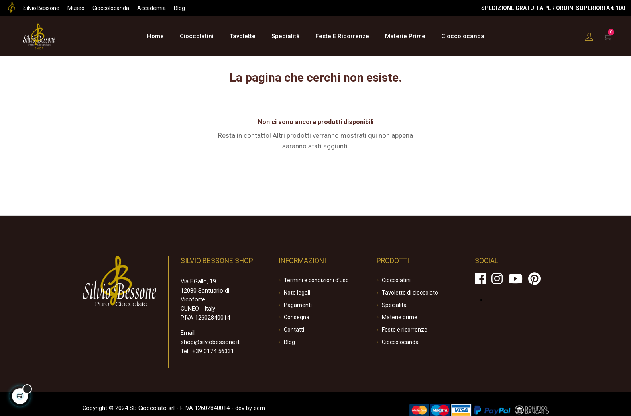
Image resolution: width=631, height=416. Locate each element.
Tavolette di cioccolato (410, 292)
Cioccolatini (396, 279)
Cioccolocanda (110, 8)
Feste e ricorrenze (404, 329)
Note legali (297, 292)
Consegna (296, 316)
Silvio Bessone (41, 8)
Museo (76, 8)
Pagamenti (298, 304)
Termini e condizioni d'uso (316, 279)
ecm (250, 399)
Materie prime (399, 316)
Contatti (294, 329)
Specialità (394, 304)
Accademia (151, 8)
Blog (179, 8)
